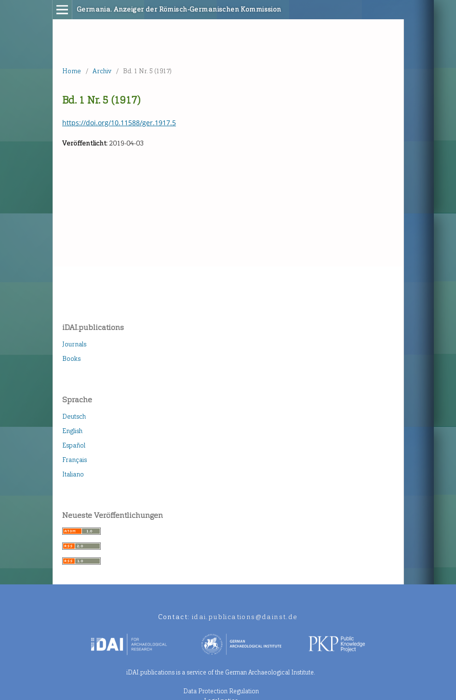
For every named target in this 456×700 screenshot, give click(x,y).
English (72, 431)
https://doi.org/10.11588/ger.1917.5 (119, 122)
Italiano (73, 474)
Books (71, 359)
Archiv (102, 71)
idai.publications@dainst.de (245, 616)
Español (73, 445)
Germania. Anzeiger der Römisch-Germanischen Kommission (179, 9)
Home (71, 71)
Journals (74, 344)
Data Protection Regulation (221, 691)
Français (74, 460)
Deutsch (74, 416)
